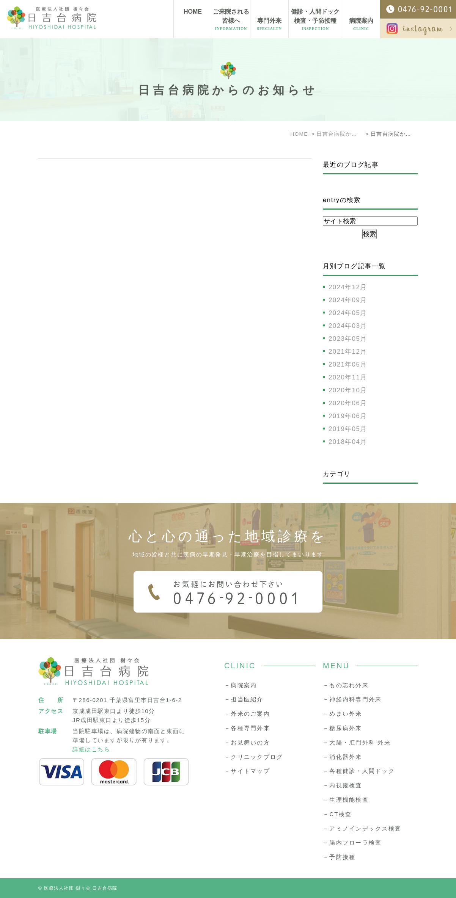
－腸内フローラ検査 (352, 842)
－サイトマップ (247, 771)
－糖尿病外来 (342, 728)
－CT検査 (337, 814)
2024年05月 (348, 313)
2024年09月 (348, 300)
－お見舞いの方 (247, 742)
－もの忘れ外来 (346, 685)
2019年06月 (348, 416)
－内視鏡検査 (342, 785)
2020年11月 (348, 377)
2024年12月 (348, 287)
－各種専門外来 (247, 728)
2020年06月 (348, 403)
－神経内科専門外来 (352, 699)
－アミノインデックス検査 (362, 828)
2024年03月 (348, 325)
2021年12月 (348, 351)
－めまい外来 (342, 713)
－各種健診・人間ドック (359, 771)
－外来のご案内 (247, 713)
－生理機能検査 (346, 799)
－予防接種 (339, 857)
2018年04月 (348, 441)
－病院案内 (240, 685)
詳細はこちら (91, 749)
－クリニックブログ (253, 757)
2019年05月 (348, 429)
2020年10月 (348, 390)
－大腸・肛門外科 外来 (357, 742)
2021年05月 (348, 364)
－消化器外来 (342, 757)
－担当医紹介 (244, 699)
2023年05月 (348, 338)
